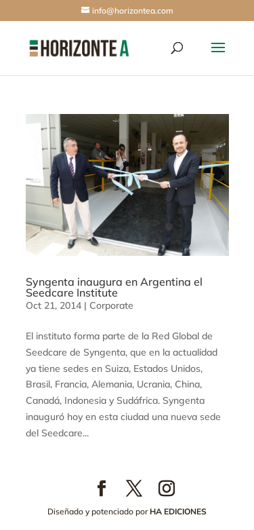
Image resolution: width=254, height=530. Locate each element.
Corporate (111, 305)
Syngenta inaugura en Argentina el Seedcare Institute (114, 287)
